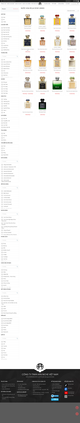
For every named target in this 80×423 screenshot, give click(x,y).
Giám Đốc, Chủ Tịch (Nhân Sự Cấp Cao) (9, 303)
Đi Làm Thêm (6, 280)
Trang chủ (3, 3)
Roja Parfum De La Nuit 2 (42, 49)
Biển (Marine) (6, 193)
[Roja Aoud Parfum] (27, 20)
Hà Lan (4, 352)
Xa (3, 137)
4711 (4, 59)
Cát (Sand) (5, 206)
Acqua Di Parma (6, 64)
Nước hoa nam (10, 3)
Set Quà (5, 41)
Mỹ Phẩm (54, 3)
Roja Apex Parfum (42, 112)
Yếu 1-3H (5, 118)
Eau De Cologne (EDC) (7, 318)
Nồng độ (3, 315)
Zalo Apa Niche (68, 396)
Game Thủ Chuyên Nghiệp (8, 300)
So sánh (68, 3)
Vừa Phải (5, 135)
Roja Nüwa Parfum (72, 70)
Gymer (4, 308)
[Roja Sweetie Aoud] (57, 62)
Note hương (4, 157)
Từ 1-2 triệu (5, 86)
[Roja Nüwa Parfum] (72, 62)
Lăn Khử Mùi (5, 45)
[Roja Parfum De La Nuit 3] (72, 41)
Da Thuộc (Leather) (7, 232)
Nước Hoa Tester (6, 27)
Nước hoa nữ (18, 3)
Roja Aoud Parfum (27, 28)
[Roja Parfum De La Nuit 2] (42, 41)
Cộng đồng (61, 3)
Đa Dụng (5, 269)
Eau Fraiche (5, 325)
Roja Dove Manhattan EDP (57, 49)
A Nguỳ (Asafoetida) (7, 164)
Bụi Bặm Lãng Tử (6, 250)
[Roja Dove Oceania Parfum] (27, 104)
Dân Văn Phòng (6, 298)
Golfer (4, 306)
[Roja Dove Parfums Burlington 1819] (42, 83)
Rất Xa (4, 140)
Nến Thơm (5, 47)
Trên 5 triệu (5, 93)
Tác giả (53, 392)
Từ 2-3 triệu (5, 88)
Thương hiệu (47, 3)
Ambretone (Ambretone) (8, 173)
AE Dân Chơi (5, 296)
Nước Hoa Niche (6, 30)
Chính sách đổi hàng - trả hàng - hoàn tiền (41, 392)
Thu (4, 150)
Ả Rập (4, 341)
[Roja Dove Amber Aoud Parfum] (27, 83)
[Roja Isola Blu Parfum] (42, 20)
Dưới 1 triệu (5, 84)
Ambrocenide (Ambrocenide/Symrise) (6, 181)
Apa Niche (68, 389)
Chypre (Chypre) (6, 230)
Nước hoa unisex (27, 3)
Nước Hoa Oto (6, 34)
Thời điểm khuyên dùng (7, 142)
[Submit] (78, 4)
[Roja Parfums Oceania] (72, 20)
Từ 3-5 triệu (5, 91)
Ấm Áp (4, 243)
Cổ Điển (5, 254)
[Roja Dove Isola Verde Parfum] (72, 83)
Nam (4, 17)
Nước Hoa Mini (6, 32)
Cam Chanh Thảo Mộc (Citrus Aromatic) (8, 224)
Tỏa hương (4, 130)
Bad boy (5, 245)
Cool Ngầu (5, 256)
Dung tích (3, 96)
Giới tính (3, 14)
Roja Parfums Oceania (72, 28)
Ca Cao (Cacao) (6, 195)
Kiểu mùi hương (5, 184)
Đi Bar (4, 272)
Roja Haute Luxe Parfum (42, 70)
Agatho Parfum (6, 68)
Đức (4, 350)
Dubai (4, 348)
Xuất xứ (3, 334)
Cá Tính (4, 252)
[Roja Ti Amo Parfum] (57, 20)
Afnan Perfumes (6, 66)
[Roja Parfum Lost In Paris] (27, 62)
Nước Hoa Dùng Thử (7, 36)
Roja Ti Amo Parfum (57, 28)
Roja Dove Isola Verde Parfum (71, 91)
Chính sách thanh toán (37, 387)
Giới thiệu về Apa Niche (22, 384)
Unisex (4, 21)
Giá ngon (5, 82)
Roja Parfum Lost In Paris (27, 70)
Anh (4, 343)
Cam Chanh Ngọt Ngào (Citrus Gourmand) (9, 220)
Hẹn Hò (4, 285)
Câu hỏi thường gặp (56, 390)
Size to (4, 110)
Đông (4, 152)
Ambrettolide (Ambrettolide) (8, 175)
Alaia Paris (5, 75)
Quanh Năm (5, 154)
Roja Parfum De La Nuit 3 (72, 49)
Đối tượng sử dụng (6, 289)
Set (4, 112)
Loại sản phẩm (4, 24)
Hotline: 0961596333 (55, 384)
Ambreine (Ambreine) (7, 171)
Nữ (3, 19)
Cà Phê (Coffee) (6, 197)
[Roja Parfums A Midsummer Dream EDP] (27, 41)
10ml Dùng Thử (6, 101)
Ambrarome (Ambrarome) (8, 169)
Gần (4, 133)
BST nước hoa (35, 3)
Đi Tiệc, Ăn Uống (6, 283)
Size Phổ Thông (6, 108)
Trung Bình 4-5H (6, 120)
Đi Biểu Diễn (5, 274)
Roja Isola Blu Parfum (42, 28)
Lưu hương (3, 115)
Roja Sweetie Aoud (57, 70)
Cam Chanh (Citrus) (7, 199)
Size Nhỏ (5, 105)
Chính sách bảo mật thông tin (38, 394)
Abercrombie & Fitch (7, 61)
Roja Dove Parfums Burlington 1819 (42, 91)
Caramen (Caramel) (7, 204)
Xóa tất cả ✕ (15, 8)
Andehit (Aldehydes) (7, 191)
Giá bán (3, 79)
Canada (5, 346)
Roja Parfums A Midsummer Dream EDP (27, 50)
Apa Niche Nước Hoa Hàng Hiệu (69, 393)
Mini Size (5, 99)
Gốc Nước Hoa (6, 38)
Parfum (4, 329)
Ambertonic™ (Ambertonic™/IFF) (9, 166)
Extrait (4, 327)
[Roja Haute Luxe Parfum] (42, 62)
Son (4, 43)
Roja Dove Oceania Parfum (28, 112)
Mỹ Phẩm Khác (6, 49)
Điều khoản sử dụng (21, 387)
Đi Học (4, 278)
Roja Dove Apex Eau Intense (57, 91)
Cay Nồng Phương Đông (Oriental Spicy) (9, 227)
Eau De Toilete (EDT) (7, 323)
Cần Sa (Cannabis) (7, 202)
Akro (4, 70)
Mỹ (4, 357)
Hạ (4, 148)
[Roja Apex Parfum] (42, 104)
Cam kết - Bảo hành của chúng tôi (39, 384)
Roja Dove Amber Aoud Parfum (27, 91)
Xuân (4, 146)
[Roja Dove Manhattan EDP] (57, 41)
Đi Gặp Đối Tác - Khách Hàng (9, 276)
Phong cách (4, 236)
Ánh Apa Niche (69, 385)
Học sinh (5, 310)
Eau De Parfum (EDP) (7, 320)
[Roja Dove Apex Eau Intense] (57, 83)
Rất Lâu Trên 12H (6, 127)
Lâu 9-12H (5, 125)
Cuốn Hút (5, 259)
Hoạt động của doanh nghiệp (23, 389)
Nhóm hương (4, 210)
